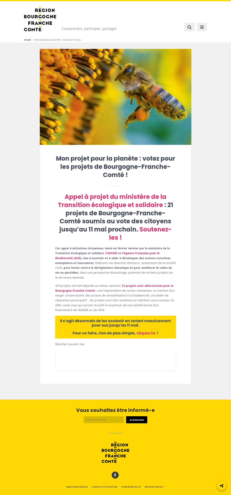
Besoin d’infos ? (154, 487)
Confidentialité (131, 487)
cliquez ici (146, 333)
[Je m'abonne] (136, 419)
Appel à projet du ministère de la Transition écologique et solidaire (112, 200)
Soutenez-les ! (140, 233)
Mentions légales (77, 487)
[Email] (104, 419)
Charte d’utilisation (104, 487)
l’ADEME (112, 253)
